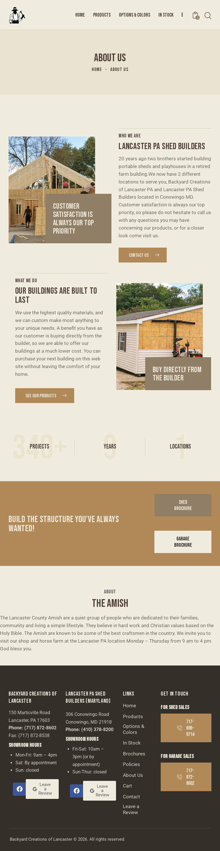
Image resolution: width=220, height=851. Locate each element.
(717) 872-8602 (40, 727)
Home (97, 69)
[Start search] (208, 15)
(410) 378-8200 (97, 729)
